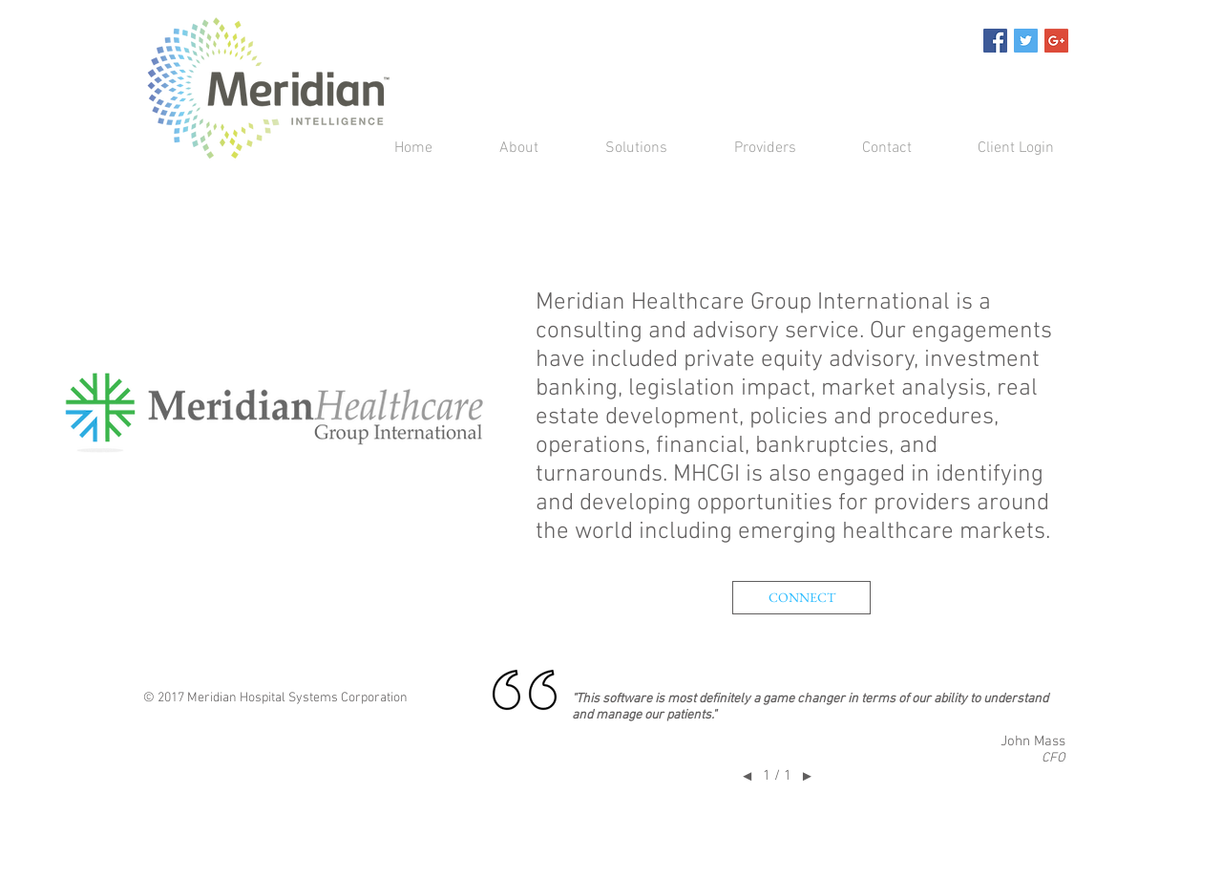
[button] (617, 148)
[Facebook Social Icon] (995, 41)
